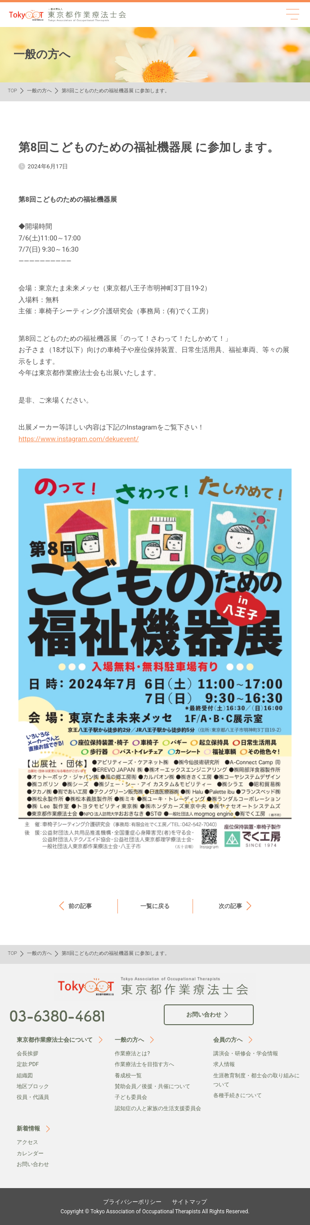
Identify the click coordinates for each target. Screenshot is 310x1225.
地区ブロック (33, 1086)
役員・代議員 (33, 1097)
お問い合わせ (33, 1164)
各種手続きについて (237, 1095)
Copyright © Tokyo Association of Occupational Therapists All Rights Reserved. (155, 1211)
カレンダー (30, 1153)
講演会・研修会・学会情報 (245, 1053)
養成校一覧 (128, 1075)
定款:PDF (28, 1064)
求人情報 (224, 1064)
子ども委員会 (131, 1097)
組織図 (25, 1075)
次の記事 (230, 906)
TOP (12, 91)
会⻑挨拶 (27, 1053)
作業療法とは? (132, 1053)
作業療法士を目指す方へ (144, 1064)
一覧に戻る (155, 906)
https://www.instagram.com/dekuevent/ (78, 439)
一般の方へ (39, 91)
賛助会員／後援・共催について (152, 1086)
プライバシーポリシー (132, 1201)
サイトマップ (189, 1201)
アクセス (27, 1142)
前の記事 (80, 906)
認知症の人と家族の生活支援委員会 (158, 1108)
